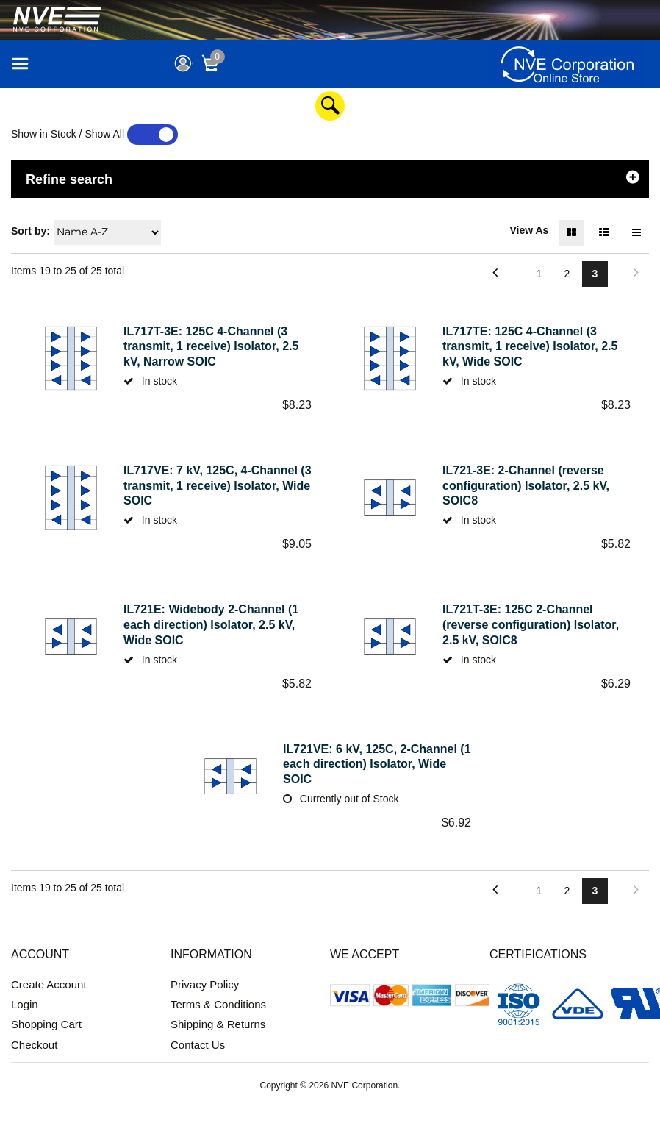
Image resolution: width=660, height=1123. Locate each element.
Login (24, 1019)
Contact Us (198, 1059)
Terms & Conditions (218, 1019)
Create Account (49, 1000)
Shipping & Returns (218, 1039)
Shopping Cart (46, 1039)
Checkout (34, 1059)
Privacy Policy (205, 1000)
